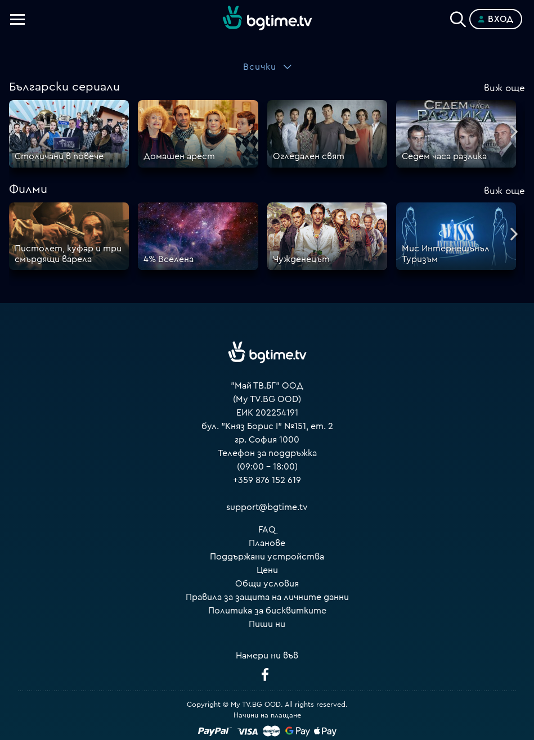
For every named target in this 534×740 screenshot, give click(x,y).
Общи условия (267, 583)
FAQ (267, 529)
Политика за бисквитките (267, 610)
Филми (28, 189)
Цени (267, 570)
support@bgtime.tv (267, 507)
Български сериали (64, 87)
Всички (259, 66)
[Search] (458, 17)
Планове (267, 543)
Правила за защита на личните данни (267, 597)
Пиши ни (267, 624)
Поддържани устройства (267, 556)
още (504, 88)
